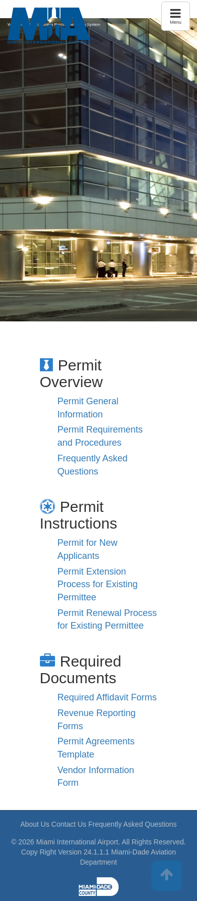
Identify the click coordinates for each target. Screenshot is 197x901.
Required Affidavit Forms (107, 697)
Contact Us (69, 824)
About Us (35, 824)
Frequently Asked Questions (132, 824)
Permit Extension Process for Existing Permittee (98, 584)
